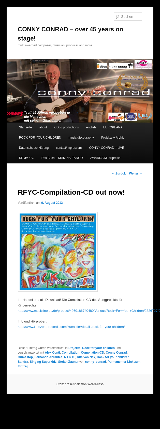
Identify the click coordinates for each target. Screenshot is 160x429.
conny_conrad (95, 362)
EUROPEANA (112, 127)
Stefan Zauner (68, 362)
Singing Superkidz (43, 362)
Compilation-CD (92, 352)
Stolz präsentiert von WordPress (80, 384)
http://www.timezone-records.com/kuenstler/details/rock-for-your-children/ (71, 327)
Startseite (25, 127)
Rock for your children (98, 348)
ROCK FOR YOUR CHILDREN (40, 137)
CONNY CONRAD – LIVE (106, 148)
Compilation (70, 352)
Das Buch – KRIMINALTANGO (62, 158)
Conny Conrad (116, 352)
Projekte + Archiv (112, 137)
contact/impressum (69, 148)
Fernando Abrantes (49, 357)
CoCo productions (66, 127)
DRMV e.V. (26, 158)
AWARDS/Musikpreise (105, 158)
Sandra (23, 362)
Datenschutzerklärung (34, 148)
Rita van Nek (86, 357)
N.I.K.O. (69, 357)
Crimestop (25, 357)
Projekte (74, 348)
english (91, 127)
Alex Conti (52, 352)
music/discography (81, 137)
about (43, 127)
